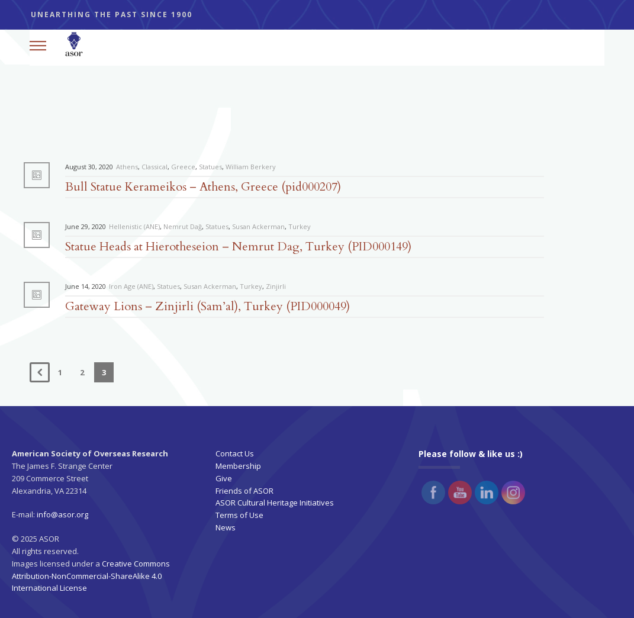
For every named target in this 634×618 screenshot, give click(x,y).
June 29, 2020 (85, 226)
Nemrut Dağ (182, 226)
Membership (238, 466)
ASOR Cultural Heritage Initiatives (274, 502)
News (225, 527)
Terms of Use (239, 515)
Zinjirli (276, 286)
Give (223, 478)
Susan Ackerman (258, 226)
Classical (154, 166)
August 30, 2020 (89, 166)
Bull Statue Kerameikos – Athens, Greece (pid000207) (203, 187)
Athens (127, 166)
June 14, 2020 (85, 286)
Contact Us (234, 453)
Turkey (299, 226)
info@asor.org (62, 514)
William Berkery (251, 166)
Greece (183, 166)
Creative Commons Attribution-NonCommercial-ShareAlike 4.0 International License (91, 576)
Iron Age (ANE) (131, 286)
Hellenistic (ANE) (134, 226)
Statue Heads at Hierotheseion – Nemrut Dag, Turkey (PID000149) (238, 247)
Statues (210, 166)
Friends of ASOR (244, 490)
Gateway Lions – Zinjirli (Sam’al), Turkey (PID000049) (207, 306)
